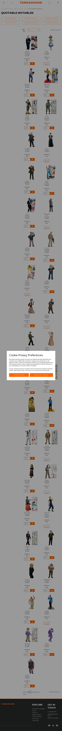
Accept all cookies (41, 375)
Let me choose (19, 375)
